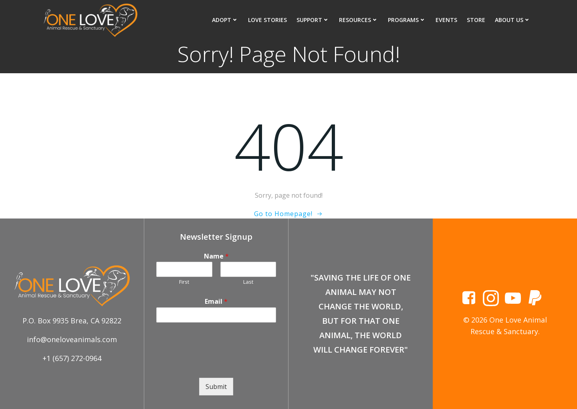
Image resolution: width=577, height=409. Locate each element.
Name (216, 256)
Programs (407, 20)
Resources (358, 20)
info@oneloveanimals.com (72, 339)
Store (476, 20)
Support (313, 20)
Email (216, 301)
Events (446, 20)
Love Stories (267, 20)
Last (248, 282)
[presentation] (217, 365)
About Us (513, 20)
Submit (216, 386)
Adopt (225, 20)
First (184, 282)
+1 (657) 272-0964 (71, 358)
